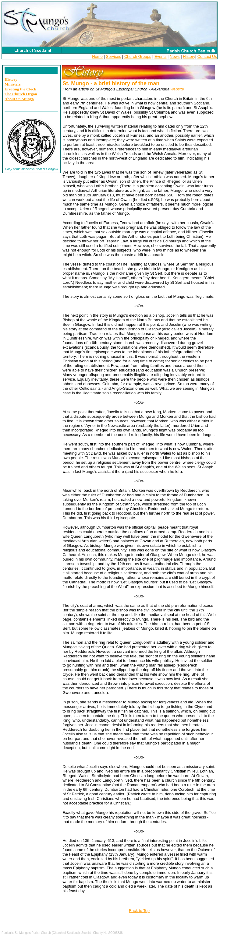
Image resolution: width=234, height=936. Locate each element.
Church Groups (137, 56)
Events (160, 56)
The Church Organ (21, 94)
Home (97, 56)
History (189, 56)
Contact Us (207, 56)
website (177, 89)
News (175, 56)
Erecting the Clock (20, 89)
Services (113, 56)
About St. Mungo (19, 99)
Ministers (13, 84)
